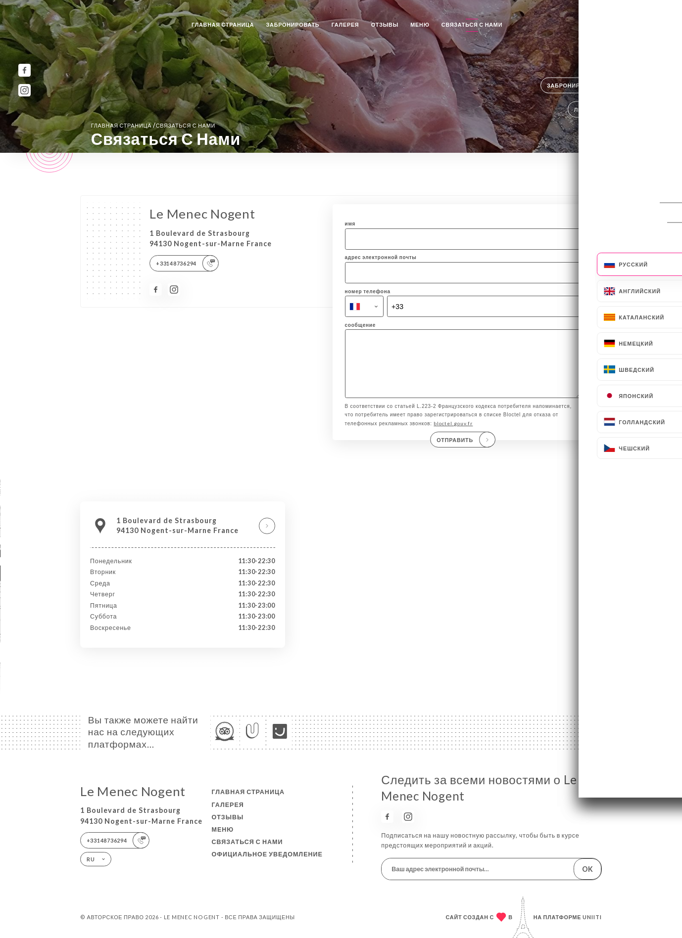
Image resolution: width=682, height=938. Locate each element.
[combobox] (364, 306)
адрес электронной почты (381, 257)
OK (587, 869)
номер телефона (367, 291)
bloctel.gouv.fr (453, 434)
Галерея (345, 24)
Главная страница (223, 24)
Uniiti (592, 917)
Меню (419, 24)
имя (350, 223)
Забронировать (293, 24)
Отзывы (384, 24)
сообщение (360, 325)
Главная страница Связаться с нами (153, 125)
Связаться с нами (471, 24)
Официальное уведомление (266, 854)
